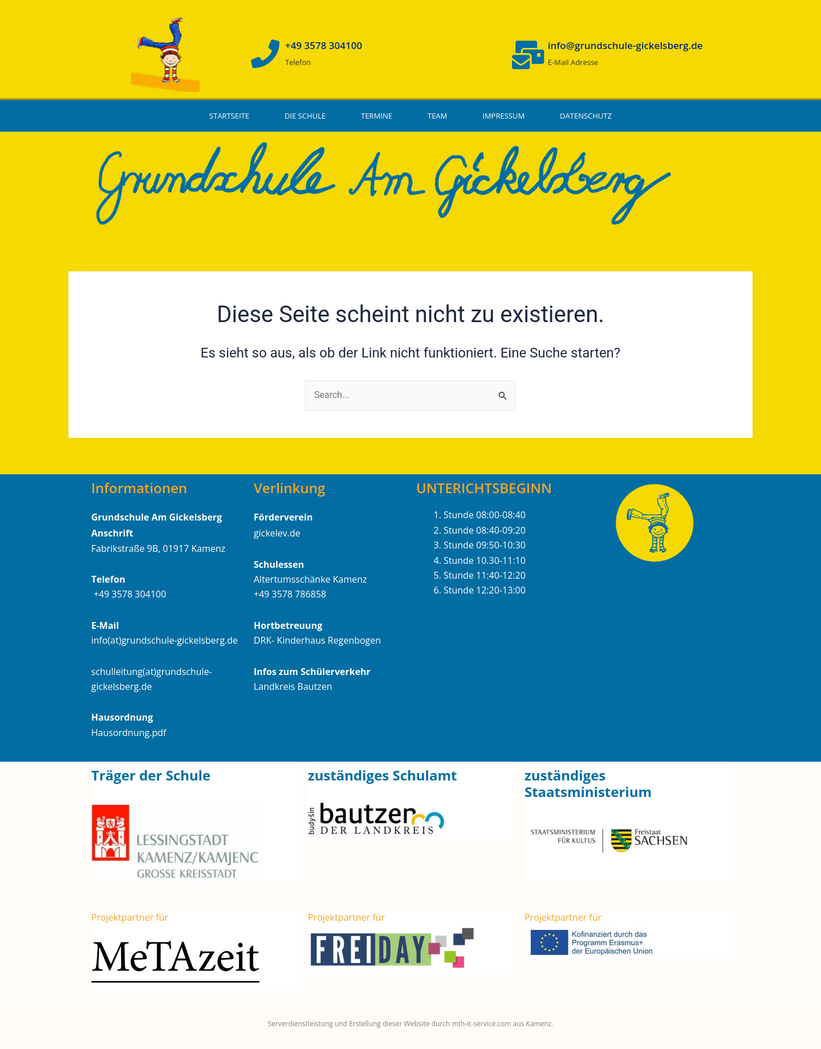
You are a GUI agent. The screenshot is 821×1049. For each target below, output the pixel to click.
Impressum (503, 116)
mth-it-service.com (480, 1023)
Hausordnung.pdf (128, 732)
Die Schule (305, 116)
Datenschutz (586, 116)
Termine (376, 116)
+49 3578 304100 (323, 45)
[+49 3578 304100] (265, 53)
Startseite (229, 116)
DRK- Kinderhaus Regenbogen (317, 640)
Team (437, 116)
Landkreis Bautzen (293, 686)
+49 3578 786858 (290, 594)
